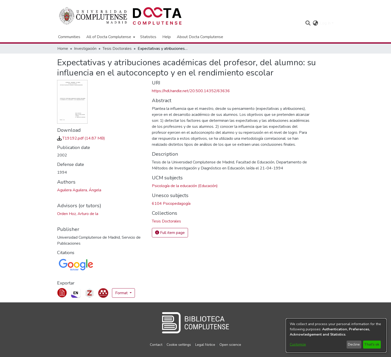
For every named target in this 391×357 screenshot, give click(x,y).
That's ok (371, 344)
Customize (298, 344)
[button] (308, 23)
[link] (81, 138)
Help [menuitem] (166, 37)
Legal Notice (205, 344)
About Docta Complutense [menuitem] (200, 37)
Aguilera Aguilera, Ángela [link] (79, 190)
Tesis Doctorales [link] (117, 48)
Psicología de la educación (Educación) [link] (185, 186)
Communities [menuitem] (69, 37)
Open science (230, 344)
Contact (156, 344)
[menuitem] (110, 37)
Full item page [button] (170, 232)
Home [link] (62, 48)
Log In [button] (326, 23)
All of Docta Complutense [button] (108, 37)
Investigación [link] (85, 48)
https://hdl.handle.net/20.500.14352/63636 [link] (191, 91)
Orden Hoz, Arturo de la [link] (77, 213)
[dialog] (336, 335)
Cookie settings (179, 344)
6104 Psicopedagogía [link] (171, 203)
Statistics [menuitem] (148, 37)
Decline (354, 344)
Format (122, 293)
